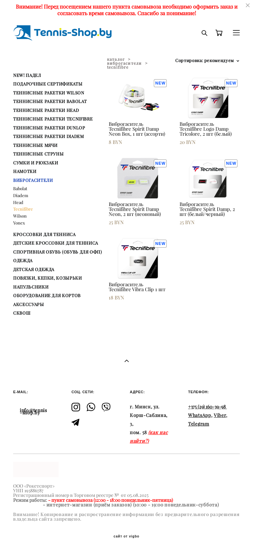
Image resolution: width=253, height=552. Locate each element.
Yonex (19, 222)
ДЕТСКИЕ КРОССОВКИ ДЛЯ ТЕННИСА (55, 243)
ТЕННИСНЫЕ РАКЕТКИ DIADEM (48, 136)
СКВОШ (21, 313)
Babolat (20, 188)
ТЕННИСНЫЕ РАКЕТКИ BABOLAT (50, 101)
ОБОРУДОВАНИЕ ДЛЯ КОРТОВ (47, 295)
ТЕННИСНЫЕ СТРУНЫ (38, 153)
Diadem (20, 195)
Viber (220, 415)
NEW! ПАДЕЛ (27, 75)
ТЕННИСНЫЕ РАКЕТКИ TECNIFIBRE (53, 118)
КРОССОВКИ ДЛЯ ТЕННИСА (44, 234)
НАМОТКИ (25, 171)
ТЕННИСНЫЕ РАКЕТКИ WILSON (48, 92)
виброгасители (124, 63)
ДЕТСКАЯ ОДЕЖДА (33, 269)
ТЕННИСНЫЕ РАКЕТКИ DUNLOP (49, 127)
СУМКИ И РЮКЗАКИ (35, 162)
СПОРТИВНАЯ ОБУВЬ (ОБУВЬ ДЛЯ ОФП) (57, 252)
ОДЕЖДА (23, 260)
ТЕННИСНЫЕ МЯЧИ (35, 145)
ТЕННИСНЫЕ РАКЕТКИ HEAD (46, 110)
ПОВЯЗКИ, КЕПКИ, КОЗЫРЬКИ (47, 278)
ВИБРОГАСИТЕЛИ (33, 180)
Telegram (198, 424)
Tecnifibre (23, 209)
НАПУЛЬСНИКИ (30, 287)
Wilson (20, 216)
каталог (116, 59)
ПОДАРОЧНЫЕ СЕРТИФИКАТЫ (47, 83)
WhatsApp (199, 415)
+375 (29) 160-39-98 (207, 407)
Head (18, 202)
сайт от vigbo (126, 536)
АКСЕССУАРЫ (28, 304)
